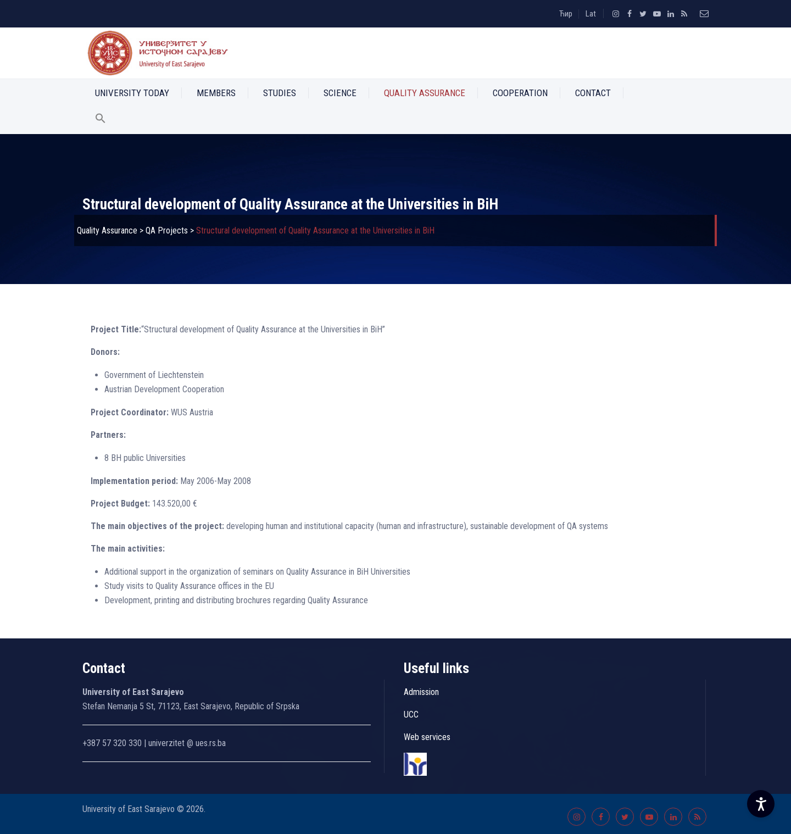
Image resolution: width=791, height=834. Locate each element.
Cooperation (520, 92)
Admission (421, 692)
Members (216, 92)
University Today (132, 92)
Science (340, 92)
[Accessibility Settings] (761, 804)
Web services (427, 737)
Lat (591, 14)
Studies (279, 92)
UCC (411, 714)
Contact (593, 92)
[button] (100, 120)
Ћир (565, 14)
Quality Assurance (424, 92)
